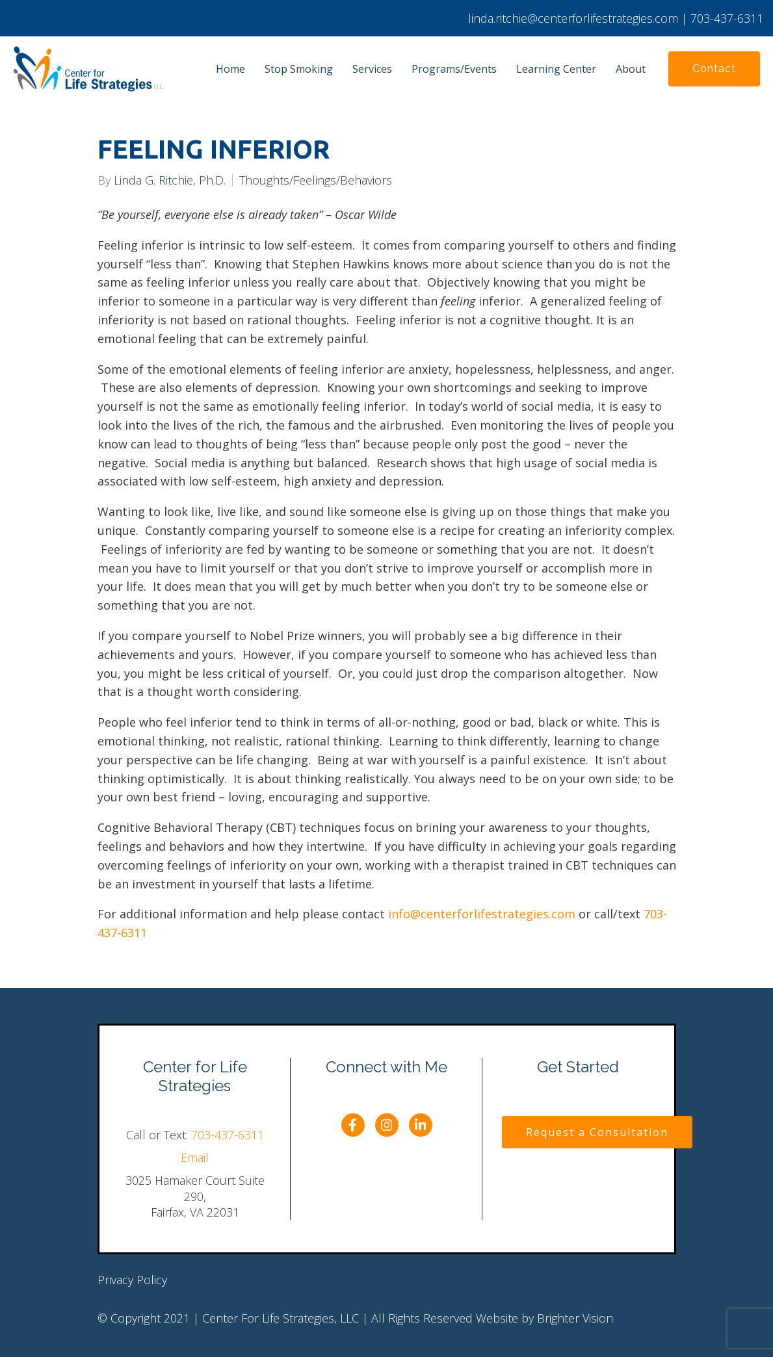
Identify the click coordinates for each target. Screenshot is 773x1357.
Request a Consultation (597, 1132)
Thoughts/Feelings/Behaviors (315, 180)
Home (230, 69)
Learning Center (556, 69)
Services (372, 69)
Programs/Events (454, 69)
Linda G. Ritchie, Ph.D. (170, 180)
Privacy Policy (132, 1279)
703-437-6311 (227, 1135)
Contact (714, 68)
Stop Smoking (299, 69)
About (631, 69)
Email (195, 1157)
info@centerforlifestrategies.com (481, 914)
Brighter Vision (575, 1318)
